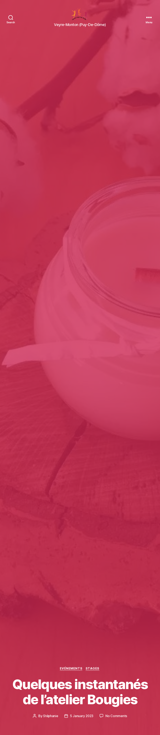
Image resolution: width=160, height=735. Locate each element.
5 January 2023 (82, 716)
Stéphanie (50, 716)
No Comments (117, 716)
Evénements (71, 668)
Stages (93, 668)
